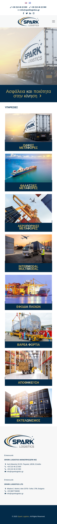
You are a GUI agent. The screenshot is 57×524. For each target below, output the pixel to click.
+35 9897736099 (13, 491)
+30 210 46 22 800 (19, 7)
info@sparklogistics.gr (30, 10)
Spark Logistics (23, 516)
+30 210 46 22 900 (38, 7)
